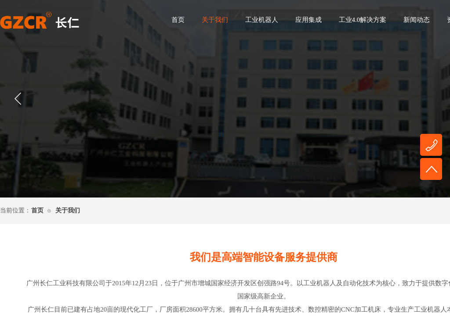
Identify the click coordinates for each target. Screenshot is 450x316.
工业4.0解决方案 (363, 19)
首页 (178, 19)
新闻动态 (416, 19)
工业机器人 (261, 19)
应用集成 (308, 19)
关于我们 (215, 19)
